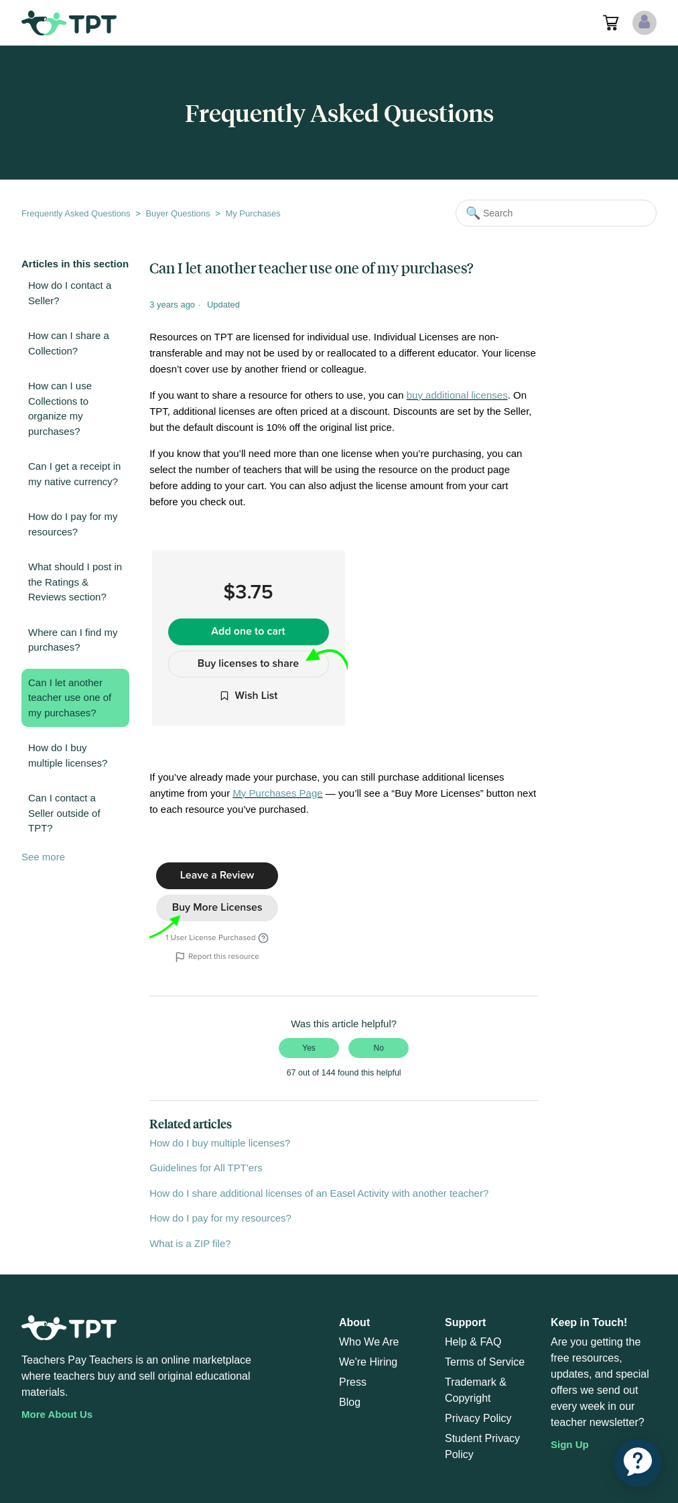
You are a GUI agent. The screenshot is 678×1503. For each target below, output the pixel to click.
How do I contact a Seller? (69, 292)
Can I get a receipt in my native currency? (74, 473)
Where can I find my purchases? (72, 640)
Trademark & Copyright (475, 1390)
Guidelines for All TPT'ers (206, 1167)
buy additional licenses (457, 395)
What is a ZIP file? (189, 1243)
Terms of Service (485, 1362)
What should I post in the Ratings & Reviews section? (75, 581)
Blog (349, 1402)
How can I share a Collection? (68, 343)
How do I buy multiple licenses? (67, 755)
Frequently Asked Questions (76, 213)
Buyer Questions (177, 213)
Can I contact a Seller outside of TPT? (64, 813)
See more (43, 856)
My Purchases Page (277, 793)
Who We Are (369, 1342)
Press (352, 1382)
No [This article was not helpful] (379, 1048)
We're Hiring (368, 1362)
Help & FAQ (473, 1342)
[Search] (556, 213)
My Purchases (252, 213)
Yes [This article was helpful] (309, 1048)
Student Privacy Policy (482, 1446)
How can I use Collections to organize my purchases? (60, 408)
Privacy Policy (478, 1418)
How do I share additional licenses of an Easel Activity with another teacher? (318, 1193)
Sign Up (570, 1444)
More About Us (56, 1414)
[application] (638, 1463)
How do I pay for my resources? (72, 524)
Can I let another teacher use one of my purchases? (69, 697)
